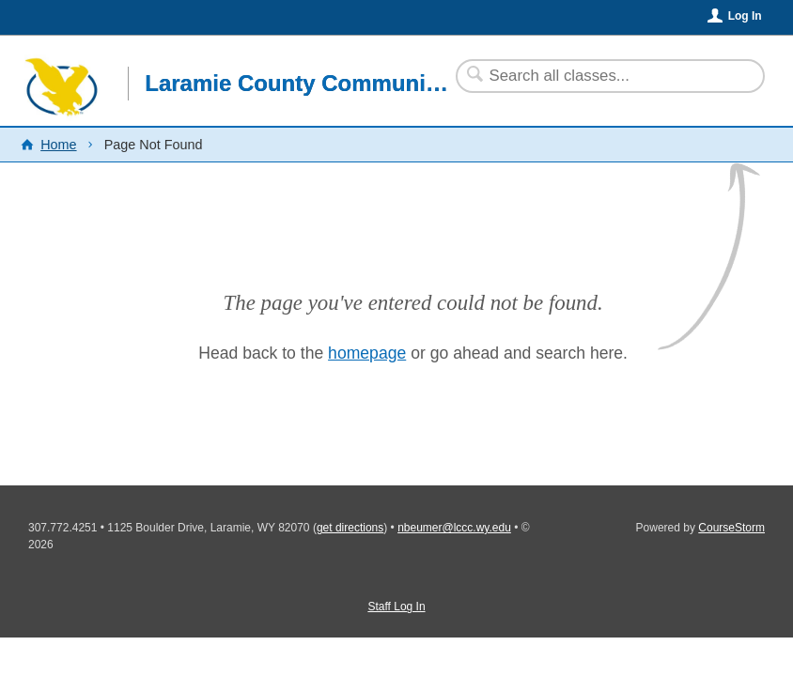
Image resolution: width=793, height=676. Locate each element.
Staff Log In (396, 606)
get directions (350, 527)
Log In (745, 16)
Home (58, 144)
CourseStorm (731, 527)
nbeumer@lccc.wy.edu (454, 527)
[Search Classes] (599, 76)
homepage (367, 353)
